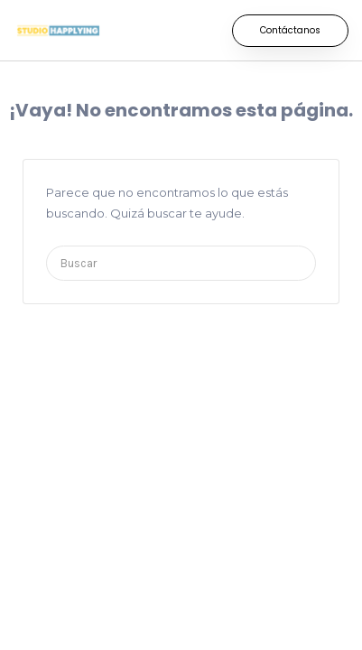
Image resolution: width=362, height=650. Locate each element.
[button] (290, 30)
